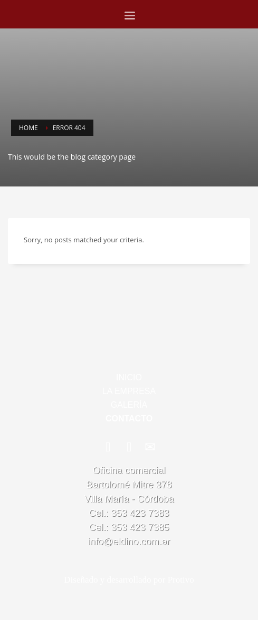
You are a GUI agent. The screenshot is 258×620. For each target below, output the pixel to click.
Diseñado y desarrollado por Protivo (129, 580)
